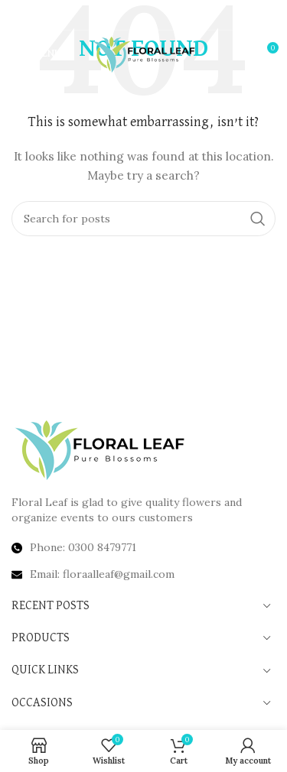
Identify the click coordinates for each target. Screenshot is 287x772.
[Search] (143, 218)
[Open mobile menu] (36, 53)
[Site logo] (143, 53)
